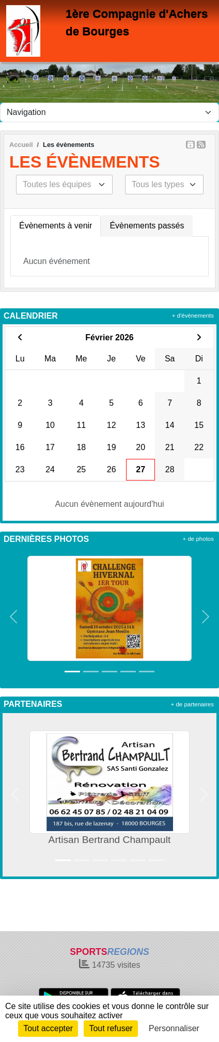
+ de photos (198, 539)
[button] (13, 617)
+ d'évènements (193, 315)
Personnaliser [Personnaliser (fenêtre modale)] (174, 1028)
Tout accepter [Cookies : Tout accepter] (48, 1028)
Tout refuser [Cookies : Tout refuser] (110, 1028)
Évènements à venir (55, 225)
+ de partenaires (192, 704)
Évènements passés (147, 225)
